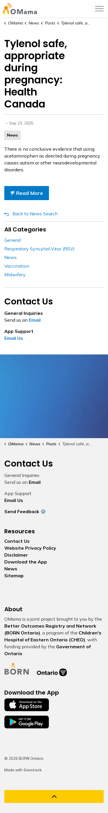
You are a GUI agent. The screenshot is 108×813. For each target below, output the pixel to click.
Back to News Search (35, 213)
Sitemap (14, 575)
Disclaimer (16, 555)
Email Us (13, 338)
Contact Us (17, 541)
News (12, 135)
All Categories (25, 229)
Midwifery (15, 274)
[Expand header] (99, 8)
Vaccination (16, 266)
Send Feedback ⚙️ (25, 511)
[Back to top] (54, 796)
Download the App (25, 562)
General (12, 240)
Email (35, 320)
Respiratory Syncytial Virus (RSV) (39, 249)
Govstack (32, 770)
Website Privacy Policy (30, 548)
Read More (27, 193)
